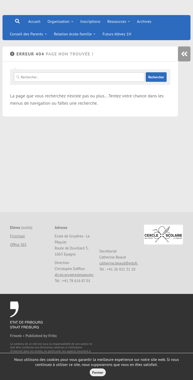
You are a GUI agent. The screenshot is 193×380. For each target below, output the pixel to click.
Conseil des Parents (26, 33)
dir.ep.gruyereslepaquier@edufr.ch (82, 274)
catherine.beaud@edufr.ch (120, 263)
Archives (144, 21)
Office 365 (18, 244)
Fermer (97, 372)
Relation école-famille (73, 33)
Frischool (17, 236)
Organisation (58, 21)
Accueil (34, 21)
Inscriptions (90, 21)
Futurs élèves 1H (117, 33)
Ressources (116, 21)
